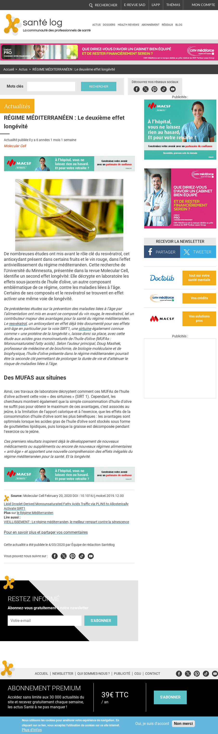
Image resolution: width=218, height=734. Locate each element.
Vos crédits (199, 298)
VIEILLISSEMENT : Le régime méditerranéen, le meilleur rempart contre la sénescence (66, 522)
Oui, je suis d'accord (152, 723)
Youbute (173, 88)
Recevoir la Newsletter (180, 241)
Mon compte (203, 5)
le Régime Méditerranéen (35, 513)
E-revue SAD (134, 5)
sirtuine (85, 328)
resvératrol (18, 323)
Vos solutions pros (199, 318)
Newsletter (62, 673)
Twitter (146, 88)
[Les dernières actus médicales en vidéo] (180, 397)
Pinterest (154, 88)
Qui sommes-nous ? (93, 673)
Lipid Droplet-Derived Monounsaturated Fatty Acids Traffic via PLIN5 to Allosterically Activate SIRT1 (66, 506)
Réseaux (167, 24)
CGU (137, 673)
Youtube (91, 555)
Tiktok (163, 88)
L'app (156, 5)
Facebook (137, 88)
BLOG (178, 24)
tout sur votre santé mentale (199, 278)
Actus (96, 24)
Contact (152, 673)
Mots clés (15, 86)
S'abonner (101, 620)
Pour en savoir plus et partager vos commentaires (46, 532)
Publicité (122, 673)
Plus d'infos (32, 730)
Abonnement (151, 24)
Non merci (183, 724)
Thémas (173, 5)
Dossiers (109, 24)
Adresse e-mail (21, 613)
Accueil (8, 69)
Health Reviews (128, 24)
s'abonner (170, 697)
